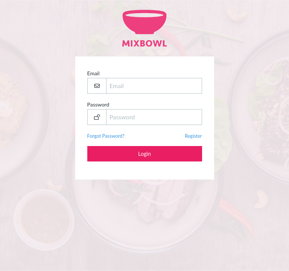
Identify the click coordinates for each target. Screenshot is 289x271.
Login (144, 154)
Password (144, 113)
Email (144, 82)
